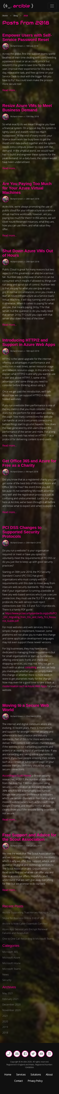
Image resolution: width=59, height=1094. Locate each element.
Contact (18, 1081)
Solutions (36, 1074)
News (5, 974)
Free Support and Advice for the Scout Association (29, 837)
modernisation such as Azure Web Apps (24, 686)
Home (5, 16)
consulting (30, 667)
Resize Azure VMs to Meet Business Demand (27, 107)
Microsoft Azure (11, 957)
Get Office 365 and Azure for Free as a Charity (29, 463)
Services (20, 1074)
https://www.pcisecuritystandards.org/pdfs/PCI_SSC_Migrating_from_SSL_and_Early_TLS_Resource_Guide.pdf (29, 617)
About (49, 1074)
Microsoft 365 (10, 952)
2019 (5, 1027)
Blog (16, 16)
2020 (5, 1021)
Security (6, 980)
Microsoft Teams (11, 969)
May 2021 (7, 993)
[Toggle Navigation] (52, 6)
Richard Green (16, 46)
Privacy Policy (35, 1081)
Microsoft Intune (11, 963)
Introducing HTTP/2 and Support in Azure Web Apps (28, 342)
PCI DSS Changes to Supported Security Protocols (22, 532)
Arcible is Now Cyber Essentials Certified (25, 923)
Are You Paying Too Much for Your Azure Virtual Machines (27, 188)
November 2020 (11, 1010)
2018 (5, 1032)
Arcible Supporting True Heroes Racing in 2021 (28, 912)
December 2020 (11, 1004)
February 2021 (10, 999)
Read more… (9, 90)
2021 (5, 1015)
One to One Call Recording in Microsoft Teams (28, 938)
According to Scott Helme (16, 775)
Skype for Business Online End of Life (23, 918)
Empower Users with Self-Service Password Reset (27, 37)
